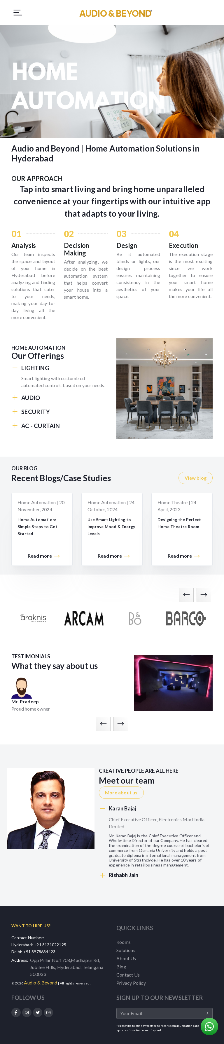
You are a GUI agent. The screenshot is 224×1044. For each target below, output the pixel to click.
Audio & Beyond (40, 982)
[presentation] (186, 595)
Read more (44, 556)
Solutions (125, 950)
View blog (195, 478)
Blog (121, 966)
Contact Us (128, 974)
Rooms (123, 942)
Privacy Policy (131, 983)
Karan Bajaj (117, 808)
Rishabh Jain (119, 875)
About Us (126, 958)
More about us (121, 792)
